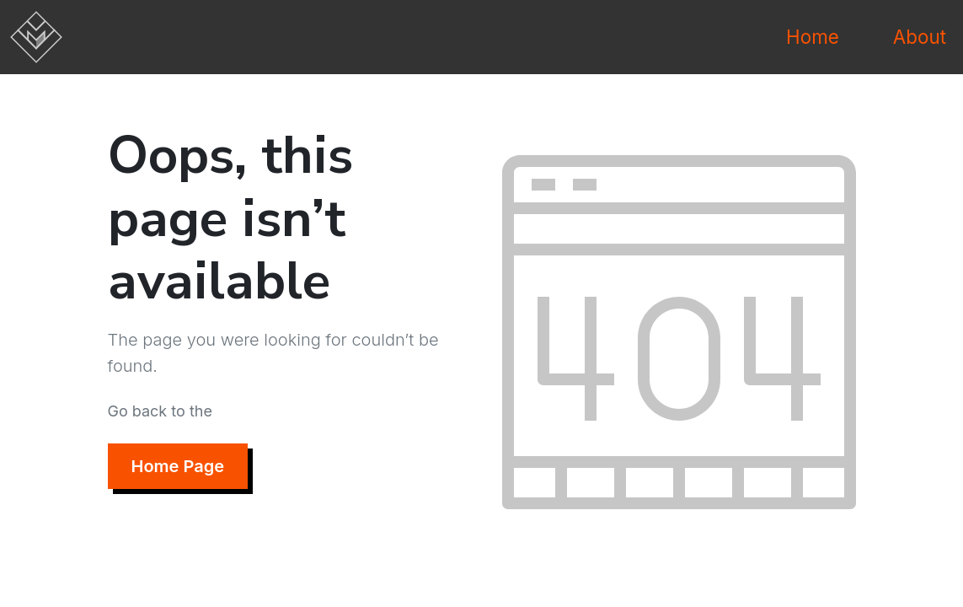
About (919, 36)
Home (812, 36)
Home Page (178, 466)
